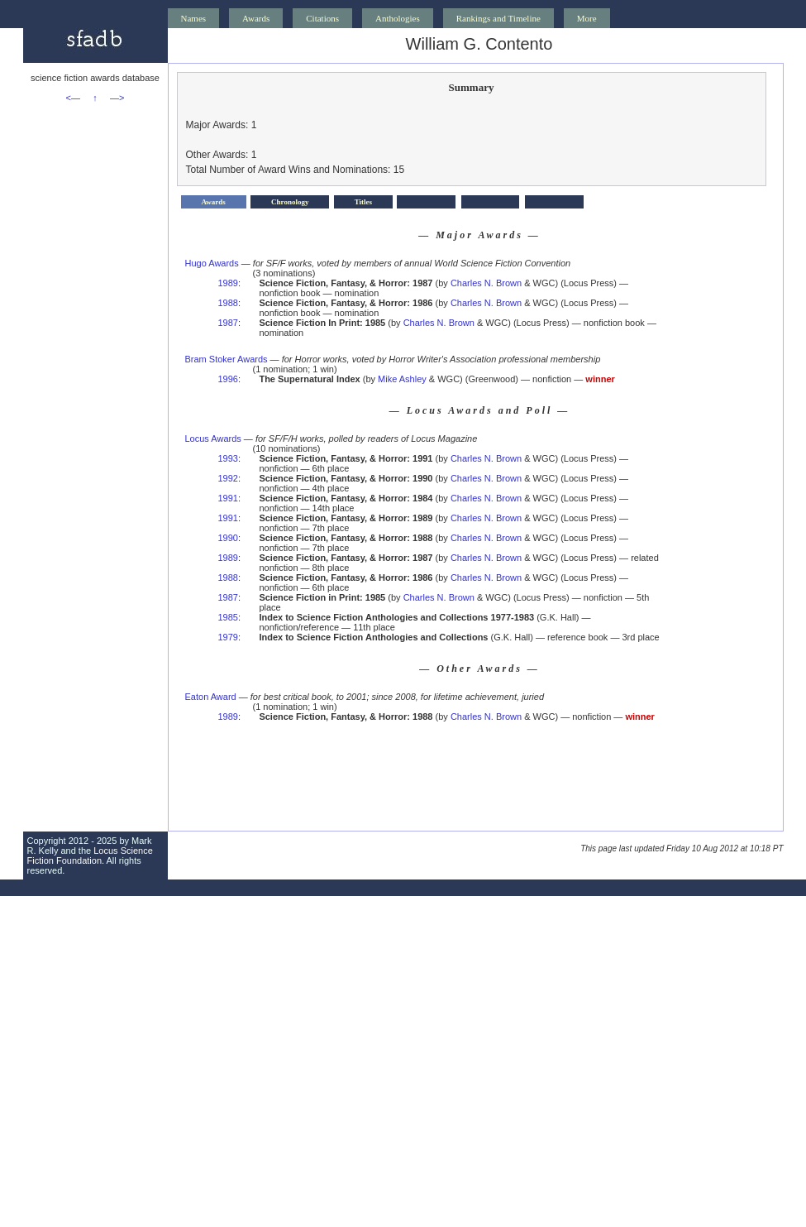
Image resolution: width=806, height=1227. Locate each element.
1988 (228, 303)
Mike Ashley (402, 379)
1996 (228, 379)
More (587, 18)
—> (117, 98)
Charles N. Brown (486, 283)
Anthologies (397, 18)
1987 (228, 323)
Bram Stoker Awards (226, 359)
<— (73, 98)
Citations (322, 18)
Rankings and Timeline (498, 18)
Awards (255, 18)
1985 (228, 617)
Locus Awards (213, 438)
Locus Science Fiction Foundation (90, 855)
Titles (363, 202)
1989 (228, 283)
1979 (228, 637)
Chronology (289, 202)
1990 (228, 538)
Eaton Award (210, 697)
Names (194, 18)
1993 (228, 458)
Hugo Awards (212, 263)
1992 (228, 478)
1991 (228, 498)
